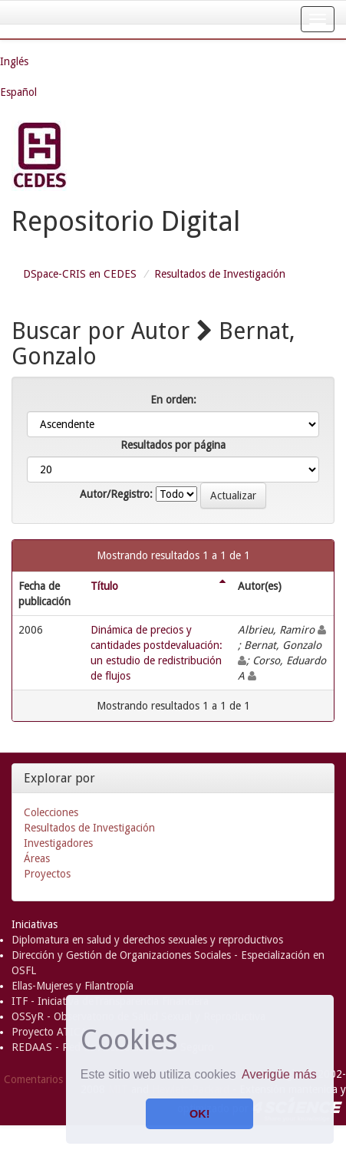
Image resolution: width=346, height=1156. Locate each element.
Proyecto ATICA (49, 1032)
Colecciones (51, 812)
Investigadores (58, 843)
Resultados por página (173, 445)
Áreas (37, 858)
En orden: (173, 400)
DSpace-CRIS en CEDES (80, 274)
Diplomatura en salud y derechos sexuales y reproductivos (147, 940)
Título (104, 586)
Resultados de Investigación (219, 274)
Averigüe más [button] (279, 1074)
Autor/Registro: (116, 494)
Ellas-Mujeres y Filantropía (72, 986)
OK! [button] (199, 1114)
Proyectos (47, 874)
